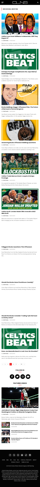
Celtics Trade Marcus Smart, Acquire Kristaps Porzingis (18, 177)
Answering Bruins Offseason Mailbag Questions (19, 143)
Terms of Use (25, 462)
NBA (7, 460)
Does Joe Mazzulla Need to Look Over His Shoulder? (20, 351)
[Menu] (3, 2)
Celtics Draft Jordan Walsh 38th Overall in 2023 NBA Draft (18, 212)
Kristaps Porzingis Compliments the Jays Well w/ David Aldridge (19, 72)
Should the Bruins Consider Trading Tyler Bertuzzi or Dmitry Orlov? (19, 317)
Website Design (22, 466)
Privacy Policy (15, 462)
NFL (11, 460)
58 (21, 364)
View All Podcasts (26, 460)
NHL (18, 460)
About (34, 460)
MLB (15, 460)
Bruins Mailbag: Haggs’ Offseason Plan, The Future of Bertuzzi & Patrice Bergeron (20, 108)
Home (3, 460)
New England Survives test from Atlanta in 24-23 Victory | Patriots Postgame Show (24, 431)
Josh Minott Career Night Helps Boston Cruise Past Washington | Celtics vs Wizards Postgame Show (20, 411)
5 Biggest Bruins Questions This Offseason (17, 247)
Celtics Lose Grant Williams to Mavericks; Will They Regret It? (20, 37)
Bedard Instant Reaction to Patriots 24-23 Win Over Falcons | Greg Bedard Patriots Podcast (24, 423)
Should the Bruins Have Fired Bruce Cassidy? (17, 282)
